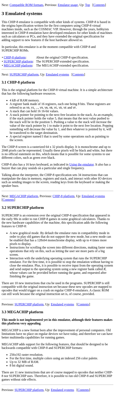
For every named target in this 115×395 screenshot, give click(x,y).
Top (87, 5)
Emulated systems (57, 74)
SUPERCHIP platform (18, 61)
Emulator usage (68, 5)
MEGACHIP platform (18, 65)
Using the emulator (81, 164)
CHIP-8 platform (15, 57)
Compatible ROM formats (26, 5)
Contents (99, 5)
